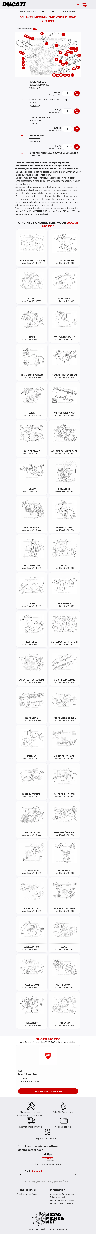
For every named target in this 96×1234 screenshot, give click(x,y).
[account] (78, 4)
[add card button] (77, 93)
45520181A (34, 141)
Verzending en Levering (62, 1203)
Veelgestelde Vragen (27, 1194)
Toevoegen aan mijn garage (48, 1091)
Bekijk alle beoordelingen (48, 1164)
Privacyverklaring (58, 1197)
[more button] (71, 93)
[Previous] (43, 11)
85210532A (34, 106)
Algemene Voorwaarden (62, 1194)
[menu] (91, 4)
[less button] (64, 93)
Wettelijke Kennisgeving (62, 1200)
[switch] (35, 29)
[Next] (53, 11)
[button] (48, 1056)
